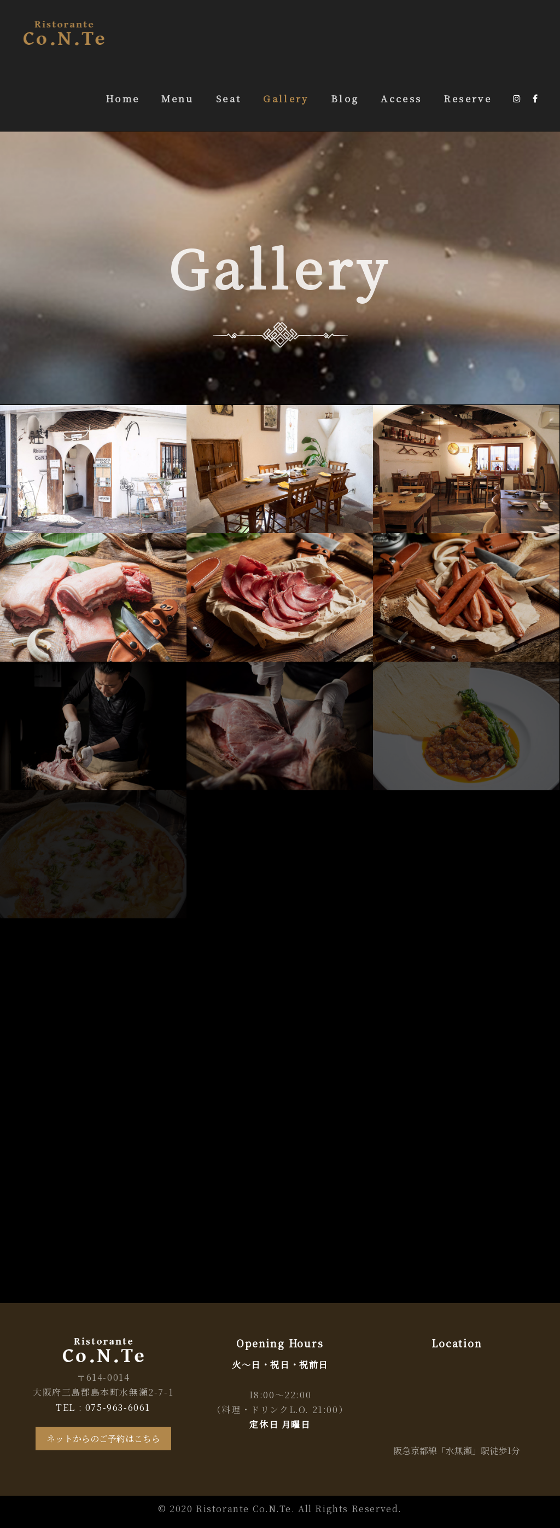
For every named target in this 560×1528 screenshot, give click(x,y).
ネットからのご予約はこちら (103, 1438)
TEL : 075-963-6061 (103, 1407)
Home (122, 98)
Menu (177, 98)
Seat (228, 98)
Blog (345, 98)
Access (401, 98)
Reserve (468, 98)
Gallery (286, 98)
